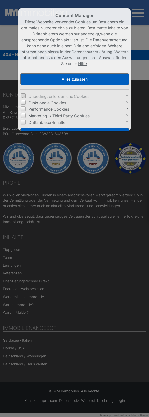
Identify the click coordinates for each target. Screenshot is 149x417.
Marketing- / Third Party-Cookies (59, 115)
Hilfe (82, 63)
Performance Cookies (48, 109)
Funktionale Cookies (47, 102)
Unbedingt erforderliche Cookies (58, 96)
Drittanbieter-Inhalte (46, 122)
